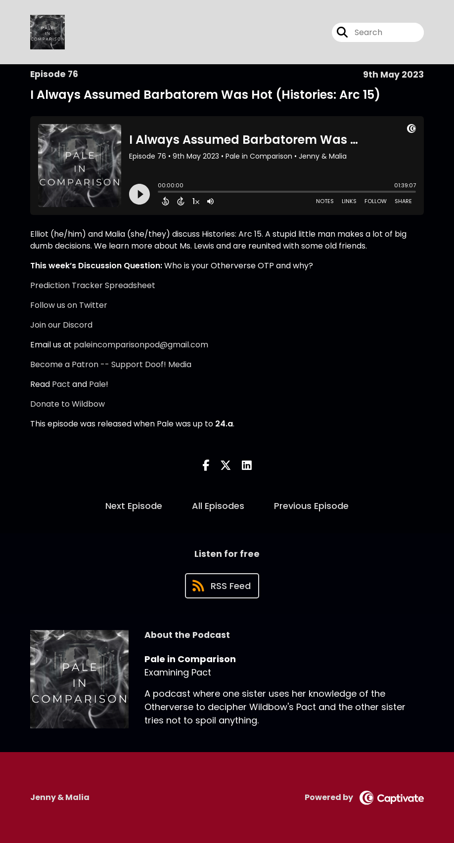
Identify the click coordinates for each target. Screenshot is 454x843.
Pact (61, 384)
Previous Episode (311, 506)
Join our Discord (61, 325)
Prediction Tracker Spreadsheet (92, 285)
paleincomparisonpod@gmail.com (141, 344)
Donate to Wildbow (67, 404)
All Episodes (218, 506)
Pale (97, 384)
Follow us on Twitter (68, 305)
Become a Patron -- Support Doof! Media (110, 364)
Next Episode (133, 506)
